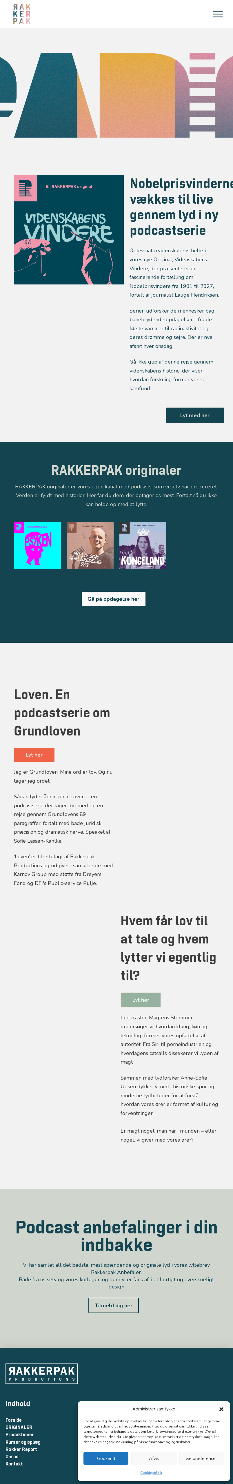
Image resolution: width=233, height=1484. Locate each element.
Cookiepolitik (151, 1472)
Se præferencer (201, 1458)
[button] (221, 1409)
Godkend (106, 1458)
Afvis (154, 1458)
